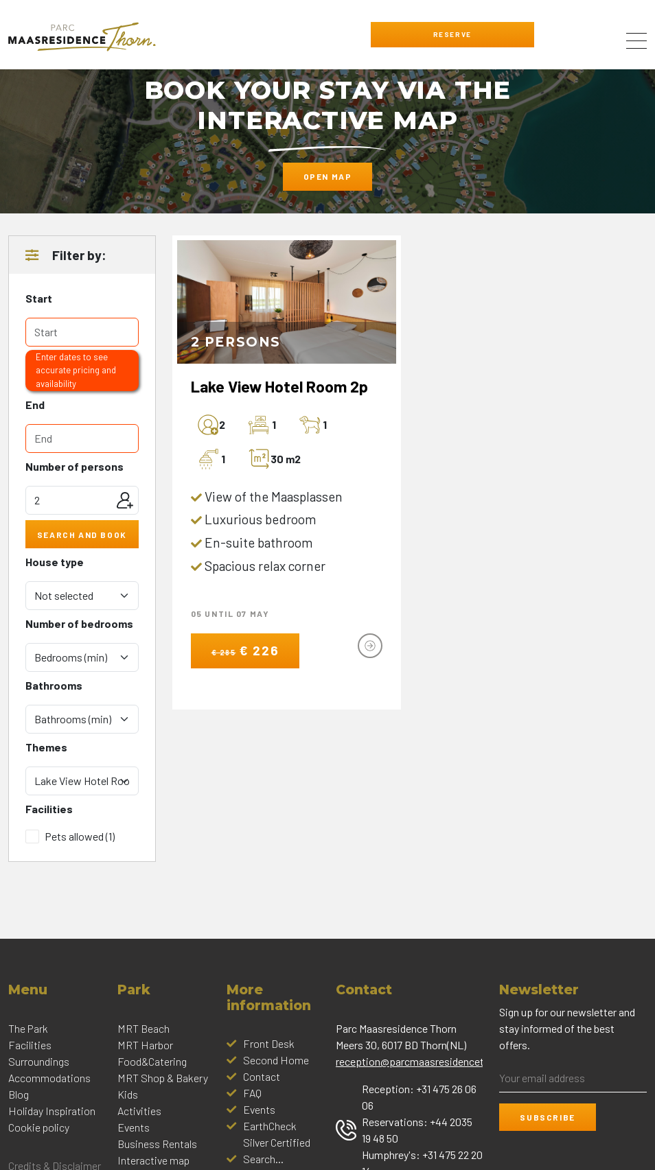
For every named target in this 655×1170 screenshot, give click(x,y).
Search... (263, 1158)
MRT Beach (143, 1028)
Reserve (452, 34)
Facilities (29, 1044)
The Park (28, 1028)
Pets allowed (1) (80, 836)
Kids (127, 1094)
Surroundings (38, 1061)
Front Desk (269, 1043)
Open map (327, 176)
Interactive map (153, 1160)
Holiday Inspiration (51, 1110)
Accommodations (49, 1077)
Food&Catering (152, 1061)
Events (133, 1127)
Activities (139, 1110)
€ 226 (245, 650)
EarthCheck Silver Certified (276, 1134)
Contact (261, 1076)
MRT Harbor (145, 1044)
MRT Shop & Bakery (162, 1077)
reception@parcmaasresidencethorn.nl (425, 1061)
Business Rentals (157, 1143)
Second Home (276, 1059)
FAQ (252, 1092)
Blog (18, 1094)
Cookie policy (38, 1127)
